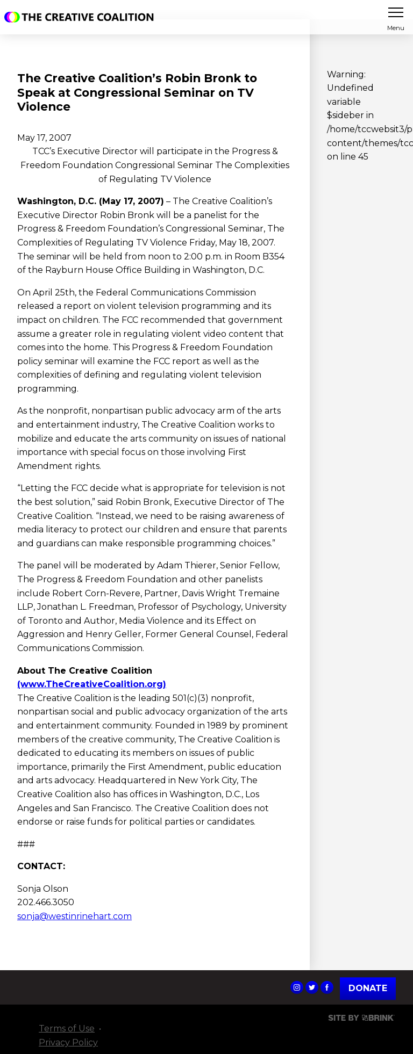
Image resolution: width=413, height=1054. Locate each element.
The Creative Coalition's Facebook (327, 987)
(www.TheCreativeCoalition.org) (91, 684)
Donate (367, 988)
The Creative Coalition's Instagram (296, 987)
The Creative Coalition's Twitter (311, 987)
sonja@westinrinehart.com (74, 916)
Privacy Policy (68, 1042)
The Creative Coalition (81, 17)
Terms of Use (67, 1028)
